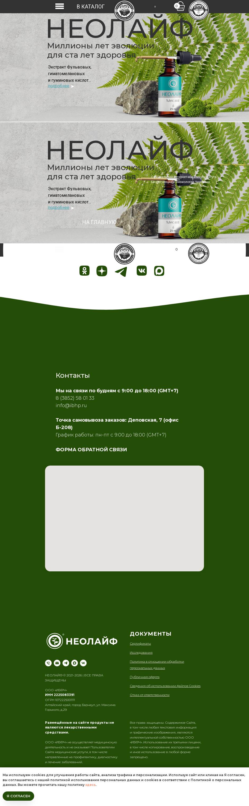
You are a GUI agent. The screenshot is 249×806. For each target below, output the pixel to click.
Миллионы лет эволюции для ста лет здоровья (100, 50)
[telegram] (66, 663)
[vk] (83, 663)
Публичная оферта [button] (144, 677)
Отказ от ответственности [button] (150, 695)
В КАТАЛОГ (91, 6)
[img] (124, 10)
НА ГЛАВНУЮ (99, 222)
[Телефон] (48, 663)
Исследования (141, 652)
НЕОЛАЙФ (119, 28)
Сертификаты (140, 643)
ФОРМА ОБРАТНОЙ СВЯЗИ (91, 450)
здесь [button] (90, 785)
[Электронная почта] (57, 663)
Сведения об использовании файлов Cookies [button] (165, 686)
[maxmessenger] (74, 663)
